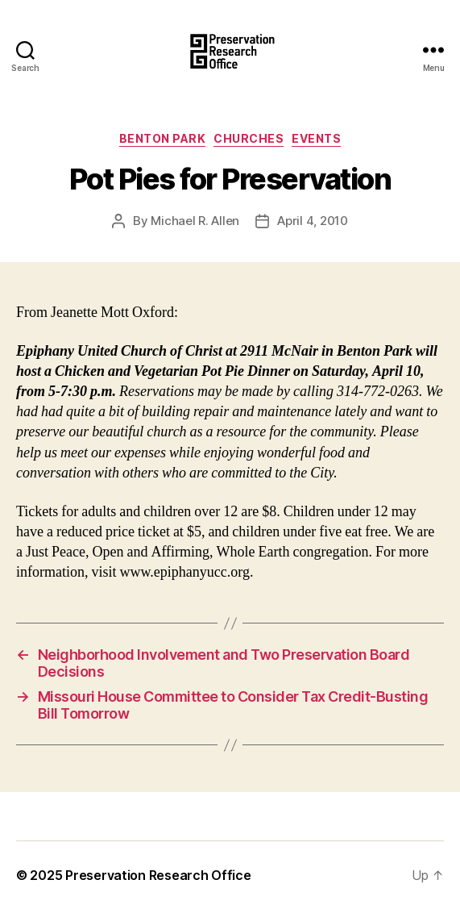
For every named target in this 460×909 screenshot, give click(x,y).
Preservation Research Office (158, 875)
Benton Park (162, 138)
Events (316, 138)
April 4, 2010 (312, 220)
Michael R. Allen (195, 220)
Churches (248, 138)
